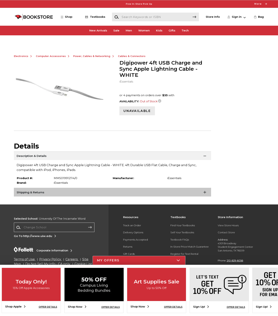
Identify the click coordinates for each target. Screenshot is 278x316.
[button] (68, 17)
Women (144, 30)
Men (129, 30)
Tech (185, 30)
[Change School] (54, 239)
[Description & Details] (112, 168)
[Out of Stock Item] (159, 113)
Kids (159, 30)
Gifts (172, 30)
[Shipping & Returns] (112, 204)
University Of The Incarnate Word (49, 230)
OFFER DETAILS (48, 306)
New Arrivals (98, 30)
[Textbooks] (94, 17)
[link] (258, 17)
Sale (116, 30)
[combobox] (54, 239)
